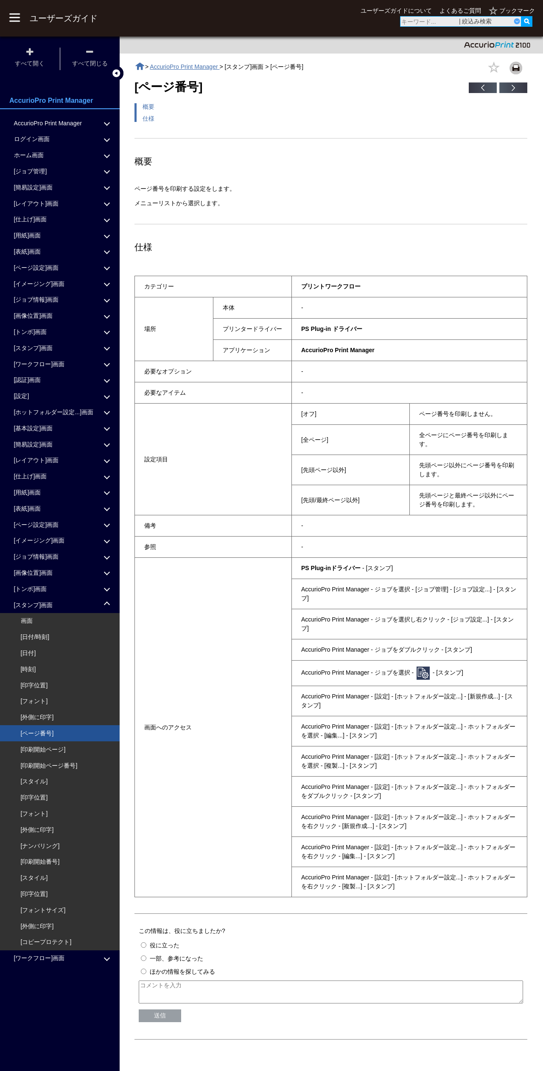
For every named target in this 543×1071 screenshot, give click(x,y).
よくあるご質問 (460, 10)
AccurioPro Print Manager (184, 66)
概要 (148, 106)
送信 (160, 1019)
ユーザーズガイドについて (396, 10)
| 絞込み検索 (475, 21)
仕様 (148, 118)
